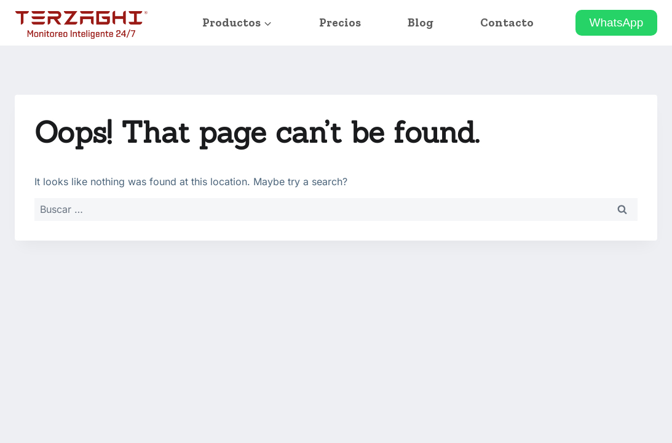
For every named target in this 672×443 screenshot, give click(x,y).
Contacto (507, 23)
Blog (420, 23)
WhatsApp (617, 22)
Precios (340, 23)
